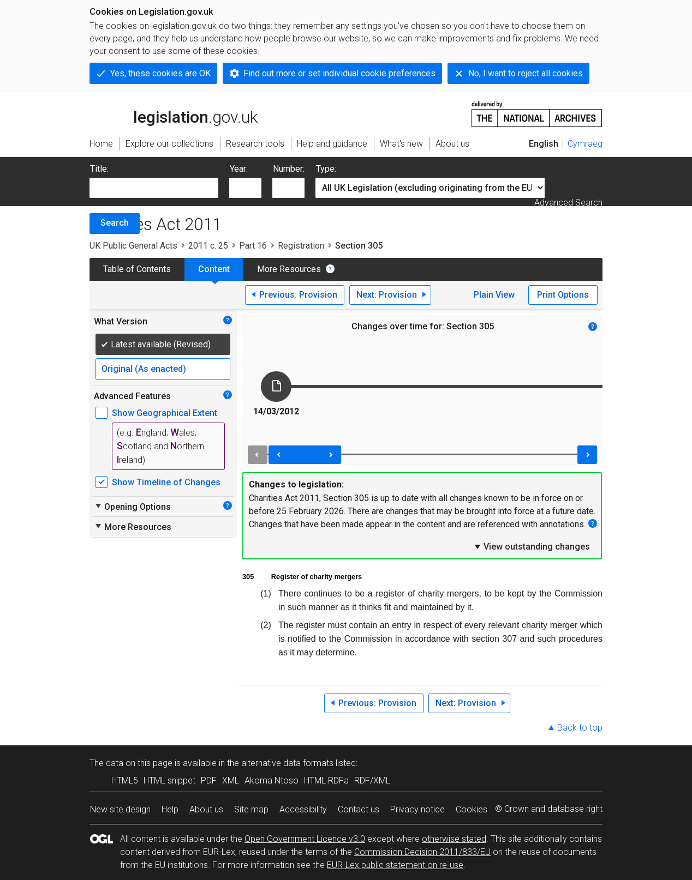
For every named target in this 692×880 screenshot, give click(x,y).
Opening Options (132, 506)
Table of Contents (137, 269)
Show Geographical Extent (164, 413)
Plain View (494, 295)
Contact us (358, 809)
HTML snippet (169, 780)
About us (206, 809)
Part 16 (253, 245)
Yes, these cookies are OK (160, 73)
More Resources (289, 269)
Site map (251, 809)
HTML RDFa (326, 780)
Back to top (579, 727)
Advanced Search (568, 202)
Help (170, 809)
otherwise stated (454, 839)
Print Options (563, 295)
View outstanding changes (531, 546)
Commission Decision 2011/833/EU (422, 852)
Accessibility (303, 809)
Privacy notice (417, 809)
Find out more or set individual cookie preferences (339, 73)
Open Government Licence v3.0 (304, 839)
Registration (301, 245)
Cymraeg (585, 143)
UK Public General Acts (133, 245)
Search (114, 223)
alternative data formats (287, 763)
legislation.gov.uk (174, 113)
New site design (120, 809)
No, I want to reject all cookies (525, 73)
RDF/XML (372, 780)
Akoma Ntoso (271, 780)
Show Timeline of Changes (166, 482)
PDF (209, 780)
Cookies (471, 809)
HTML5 (124, 780)
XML (230, 780)
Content (214, 269)
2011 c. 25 (208, 245)
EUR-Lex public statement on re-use (395, 865)
